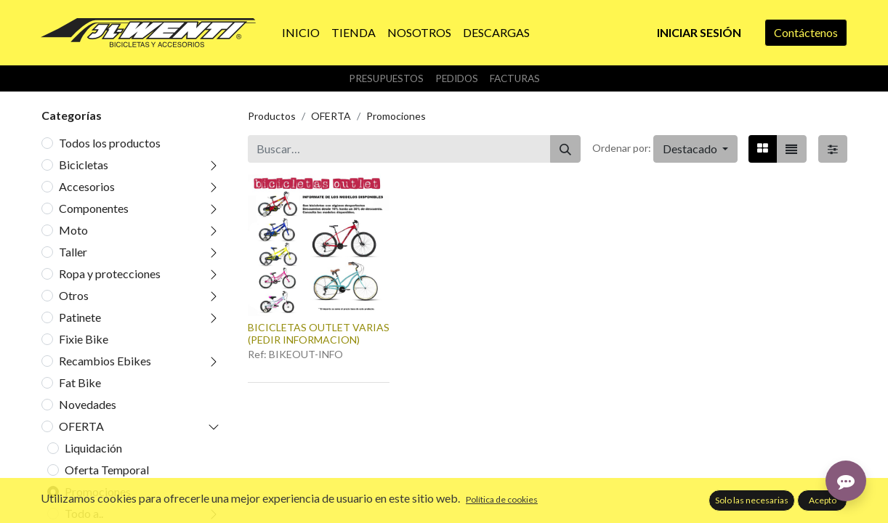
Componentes (94, 208)
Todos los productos (110, 143)
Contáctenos (806, 32)
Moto (73, 230)
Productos (272, 116)
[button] (695, 149)
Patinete (80, 317)
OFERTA (81, 426)
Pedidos (456, 78)
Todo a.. (84, 513)
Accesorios (87, 186)
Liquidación (93, 448)
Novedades (87, 404)
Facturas (515, 78)
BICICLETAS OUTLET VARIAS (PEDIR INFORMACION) (318, 333)
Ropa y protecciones (110, 273)
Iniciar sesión (699, 32)
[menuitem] (301, 32)
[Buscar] (565, 149)
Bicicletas (83, 164)
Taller (73, 252)
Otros (74, 295)
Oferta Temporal (107, 470)
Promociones (98, 491)
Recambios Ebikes (105, 361)
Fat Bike (80, 382)
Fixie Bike (83, 339)
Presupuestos (386, 78)
